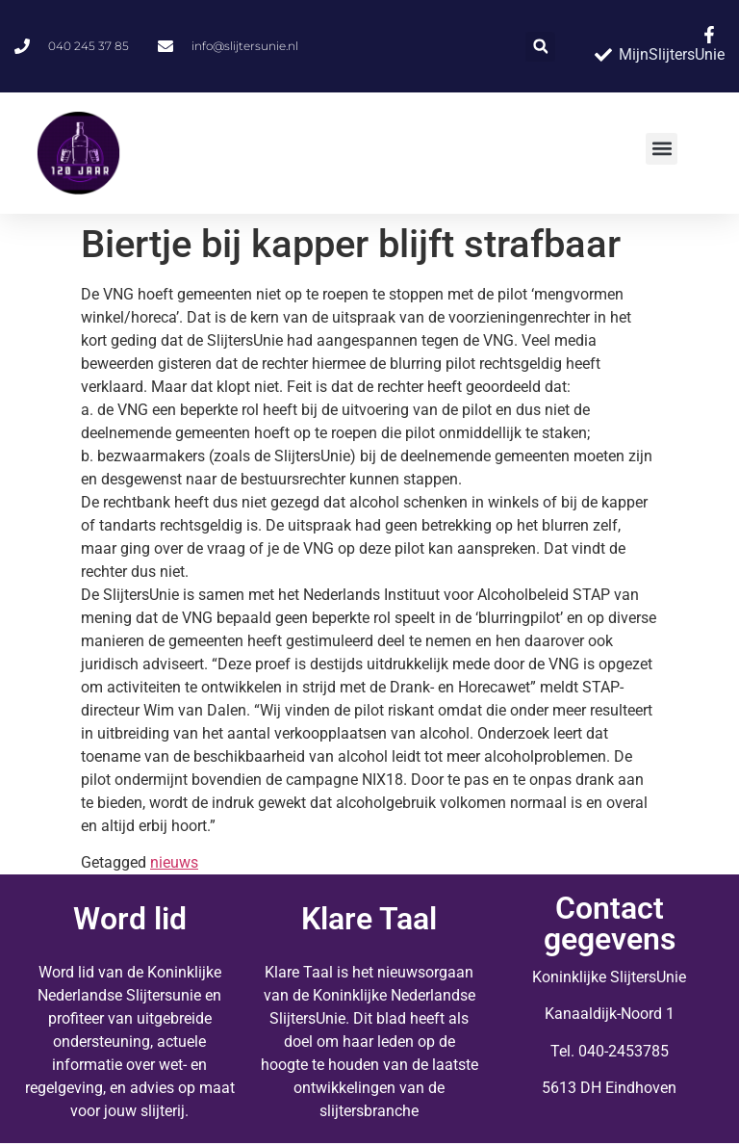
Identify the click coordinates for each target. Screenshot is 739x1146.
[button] (540, 47)
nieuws (174, 862)
